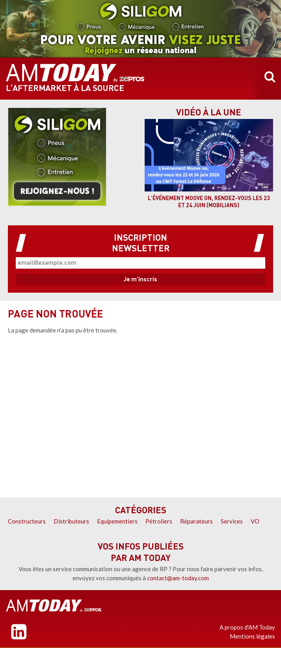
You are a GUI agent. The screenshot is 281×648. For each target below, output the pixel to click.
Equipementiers (117, 521)
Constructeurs (27, 521)
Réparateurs (196, 521)
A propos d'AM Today (247, 627)
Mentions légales (252, 636)
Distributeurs (71, 521)
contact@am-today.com (178, 577)
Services (232, 521)
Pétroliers (158, 521)
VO (255, 521)
